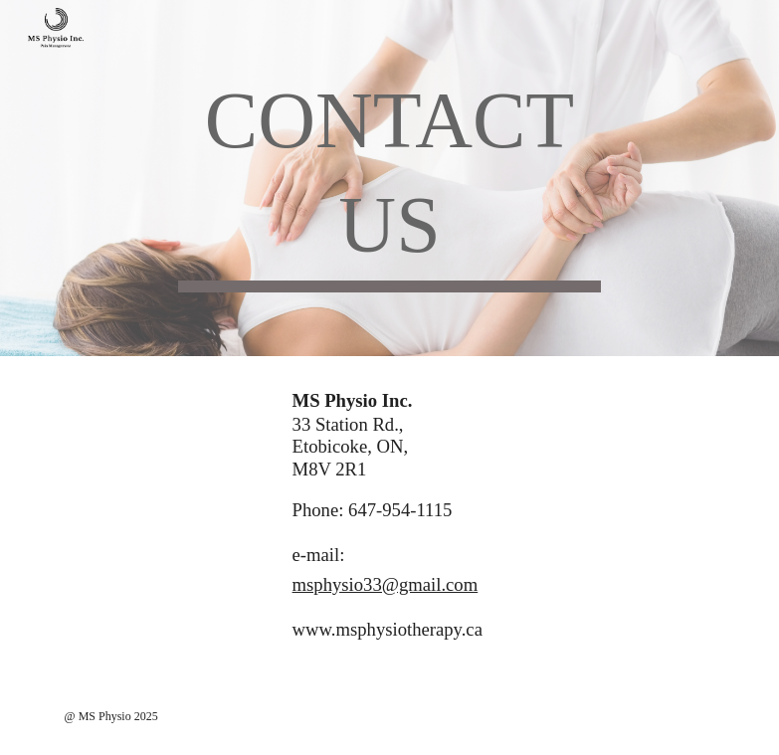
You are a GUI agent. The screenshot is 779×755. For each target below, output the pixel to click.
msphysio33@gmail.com (385, 584)
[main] (389, 178)
